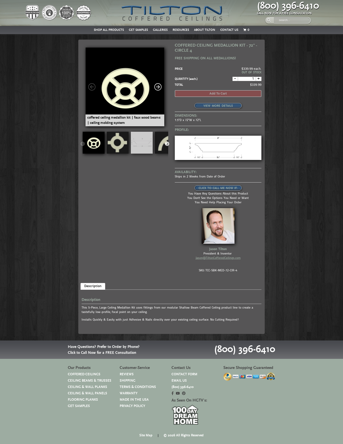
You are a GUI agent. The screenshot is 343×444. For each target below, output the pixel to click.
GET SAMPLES (138, 30)
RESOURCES (181, 30)
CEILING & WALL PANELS (87, 393)
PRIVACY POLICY (132, 406)
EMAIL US (179, 381)
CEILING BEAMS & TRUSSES (89, 381)
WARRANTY (129, 393)
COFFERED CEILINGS (84, 374)
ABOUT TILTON (204, 30)
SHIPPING (127, 381)
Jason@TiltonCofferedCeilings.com (218, 258)
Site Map (145, 435)
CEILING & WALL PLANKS (87, 387)
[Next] (158, 87)
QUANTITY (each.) (186, 79)
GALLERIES (160, 30)
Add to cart (218, 93)
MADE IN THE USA (134, 400)
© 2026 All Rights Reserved (183, 435)
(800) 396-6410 (288, 6)
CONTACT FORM (184, 374)
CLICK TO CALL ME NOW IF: (218, 188)
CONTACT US (229, 30)
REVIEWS (127, 374)
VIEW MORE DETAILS (218, 106)
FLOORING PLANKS (83, 400)
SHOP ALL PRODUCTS (109, 30)
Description (93, 286)
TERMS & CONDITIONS (138, 387)
